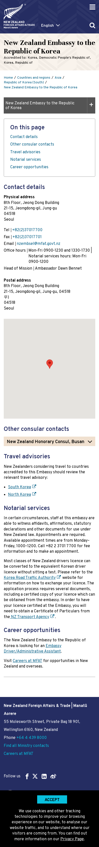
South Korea (19, 487)
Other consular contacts (32, 144)
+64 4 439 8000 (31, 737)
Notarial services (25, 159)
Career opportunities (29, 167)
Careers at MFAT (27, 661)
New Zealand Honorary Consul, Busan (45, 442)
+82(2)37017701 (27, 237)
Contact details (24, 137)
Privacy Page (72, 839)
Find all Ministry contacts (26, 745)
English (47, 25)
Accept (52, 800)
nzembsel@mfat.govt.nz (38, 243)
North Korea (19, 494)
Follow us (30, 776)
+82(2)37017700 (27, 230)
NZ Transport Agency (29, 617)
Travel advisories (25, 152)
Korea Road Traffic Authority (30, 577)
